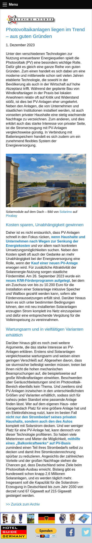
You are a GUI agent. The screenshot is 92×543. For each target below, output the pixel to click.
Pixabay (11, 215)
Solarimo (66, 211)
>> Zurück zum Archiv (23, 504)
